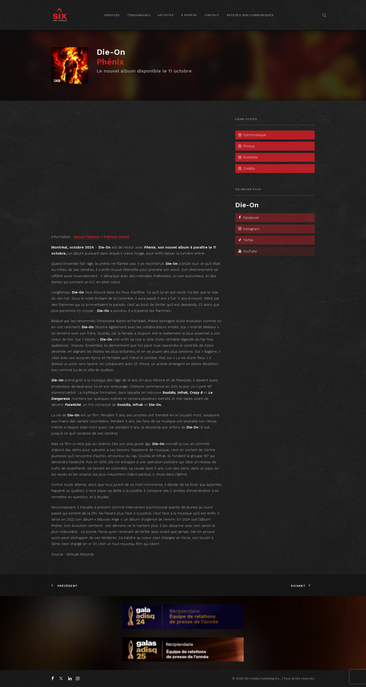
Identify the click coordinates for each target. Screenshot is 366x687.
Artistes (165, 15)
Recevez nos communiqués (250, 15)
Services (112, 15)
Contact (211, 15)
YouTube (247, 251)
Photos (246, 146)
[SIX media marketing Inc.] (60, 15)
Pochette (248, 157)
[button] (324, 15)
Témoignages (138, 15)
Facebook (248, 218)
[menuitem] (112, 15)
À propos (189, 15)
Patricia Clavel (116, 237)
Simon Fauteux (87, 237)
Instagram (249, 229)
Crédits (246, 168)
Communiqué (252, 135)
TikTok (245, 240)
